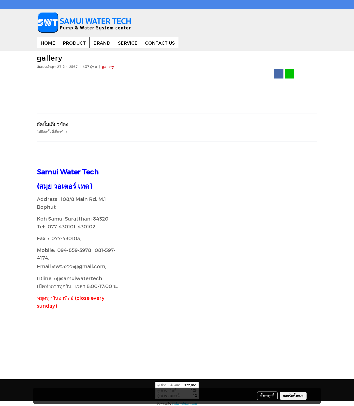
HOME (48, 42)
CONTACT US (160, 42)
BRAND (101, 42)
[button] (183, 43)
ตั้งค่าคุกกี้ (267, 395)
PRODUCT (74, 42)
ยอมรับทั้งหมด (293, 395)
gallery (108, 67)
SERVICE (127, 42)
